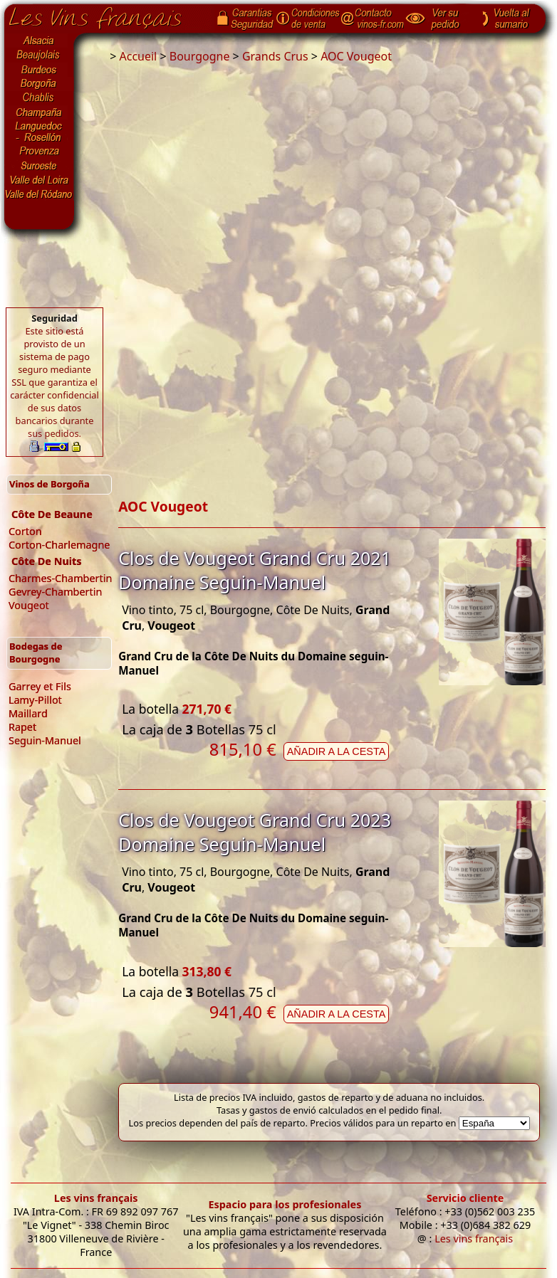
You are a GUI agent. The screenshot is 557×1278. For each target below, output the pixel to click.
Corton (25, 531)
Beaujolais (39, 55)
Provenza (39, 151)
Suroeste (39, 165)
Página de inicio (106, 15)
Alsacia (39, 40)
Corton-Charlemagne (59, 544)
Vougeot (29, 605)
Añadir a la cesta (336, 751)
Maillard (28, 713)
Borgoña (39, 84)
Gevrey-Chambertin (55, 591)
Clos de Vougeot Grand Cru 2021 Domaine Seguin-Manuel (254, 570)
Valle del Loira (39, 180)
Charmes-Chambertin (60, 578)
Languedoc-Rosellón (39, 132)
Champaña (39, 112)
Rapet (22, 727)
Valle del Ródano (39, 194)
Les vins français (96, 1198)
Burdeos (39, 70)
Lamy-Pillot (35, 700)
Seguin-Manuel (45, 740)
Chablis (39, 98)
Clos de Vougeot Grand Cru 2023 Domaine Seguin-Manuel (254, 832)
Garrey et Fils (40, 686)
